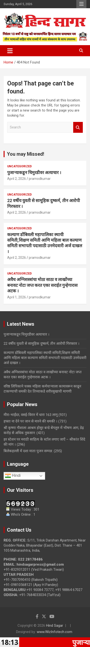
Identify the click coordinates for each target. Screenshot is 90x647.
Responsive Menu (81, 4)
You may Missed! (25, 154)
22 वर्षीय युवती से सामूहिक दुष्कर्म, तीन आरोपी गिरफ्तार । (41, 343)
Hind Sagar (54, 625)
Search (78, 127)
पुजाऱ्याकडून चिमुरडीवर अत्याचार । (34, 172)
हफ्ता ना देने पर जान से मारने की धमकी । (30, 421)
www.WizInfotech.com (54, 632)
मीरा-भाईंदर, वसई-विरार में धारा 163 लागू (31, 415)
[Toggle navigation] (10, 50)
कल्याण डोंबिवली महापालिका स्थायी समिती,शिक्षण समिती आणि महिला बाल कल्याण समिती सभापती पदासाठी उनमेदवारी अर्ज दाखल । (45, 358)
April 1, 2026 (16, 297)
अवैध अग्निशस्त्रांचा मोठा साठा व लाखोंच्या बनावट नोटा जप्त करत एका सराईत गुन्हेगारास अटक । (42, 285)
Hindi (13, 476)
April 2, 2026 (16, 179)
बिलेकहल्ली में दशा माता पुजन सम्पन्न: (28, 451)
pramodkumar (40, 179)
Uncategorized (19, 166)
